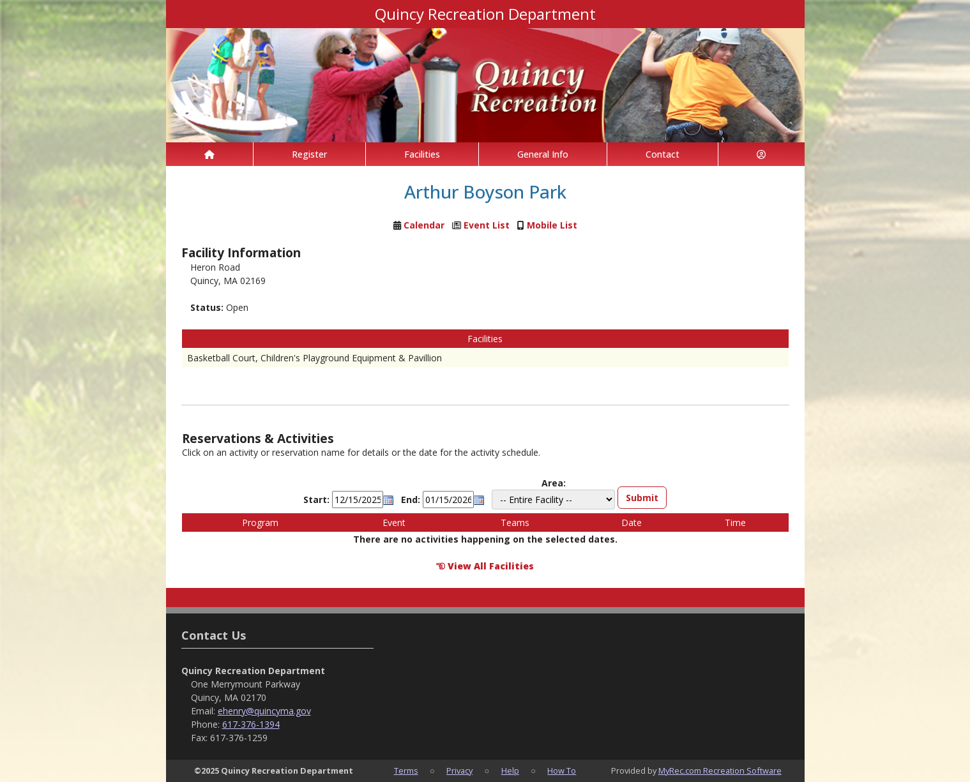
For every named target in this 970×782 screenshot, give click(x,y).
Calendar (424, 225)
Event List (487, 225)
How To (561, 770)
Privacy (459, 770)
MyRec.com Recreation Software (720, 770)
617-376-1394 (251, 724)
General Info (542, 154)
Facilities (422, 154)
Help (510, 770)
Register (309, 154)
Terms (406, 770)
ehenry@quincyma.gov (264, 711)
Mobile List (552, 225)
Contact (662, 154)
